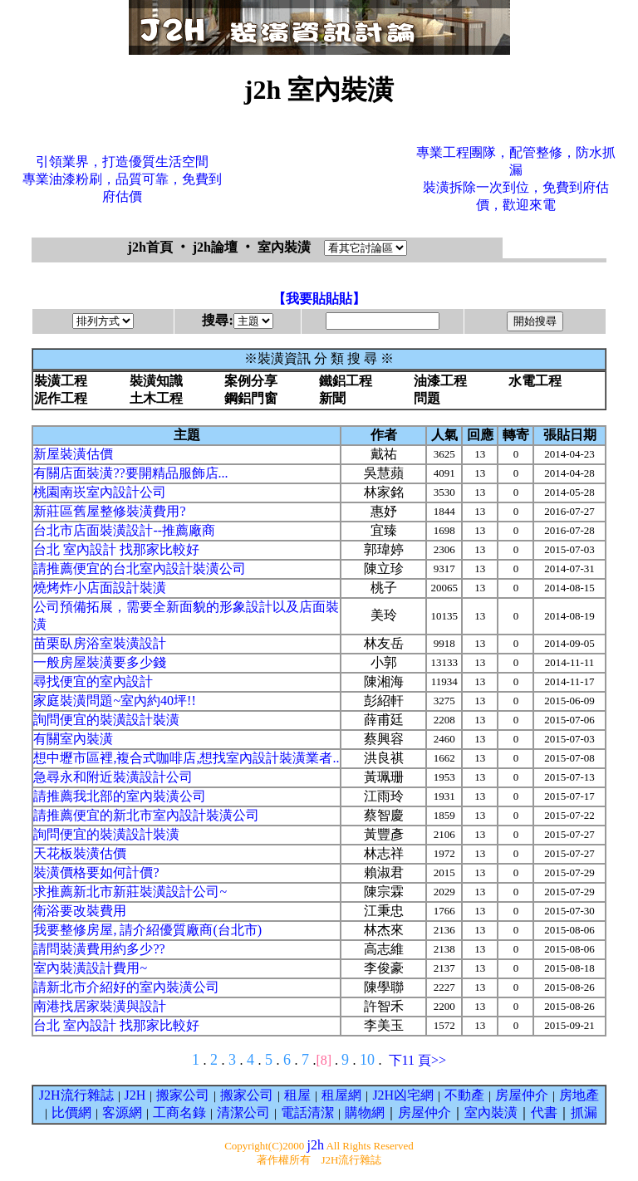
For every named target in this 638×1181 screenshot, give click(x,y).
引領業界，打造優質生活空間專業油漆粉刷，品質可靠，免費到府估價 (122, 178)
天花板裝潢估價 (79, 853)
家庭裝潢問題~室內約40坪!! (114, 700)
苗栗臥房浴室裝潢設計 (99, 643)
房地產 (579, 1095)
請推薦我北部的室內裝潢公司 (119, 796)
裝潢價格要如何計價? (96, 872)
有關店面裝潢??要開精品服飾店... (130, 473)
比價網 (71, 1112)
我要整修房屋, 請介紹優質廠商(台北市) (147, 930)
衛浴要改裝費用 (79, 911)
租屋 (297, 1095)
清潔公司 (243, 1112)
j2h (315, 1145)
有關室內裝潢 (73, 739)
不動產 (464, 1095)
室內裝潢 (491, 1112)
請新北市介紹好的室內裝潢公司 (126, 987)
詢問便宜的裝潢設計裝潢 (106, 720)
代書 (544, 1112)
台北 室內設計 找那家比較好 (116, 549)
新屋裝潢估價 (73, 454)
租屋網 (341, 1095)
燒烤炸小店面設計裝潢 (99, 588)
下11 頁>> (417, 1060)
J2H (135, 1095)
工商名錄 (179, 1112)
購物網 (365, 1112)
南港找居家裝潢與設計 (99, 1006)
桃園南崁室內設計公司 (99, 492)
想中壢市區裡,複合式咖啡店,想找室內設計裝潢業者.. (186, 758)
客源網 (122, 1112)
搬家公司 (182, 1095)
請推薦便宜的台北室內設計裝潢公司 (139, 568)
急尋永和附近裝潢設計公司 (113, 777)
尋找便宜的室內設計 (93, 681)
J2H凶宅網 (403, 1095)
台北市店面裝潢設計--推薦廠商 (124, 530)
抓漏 (584, 1112)
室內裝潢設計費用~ (90, 968)
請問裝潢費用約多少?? (98, 949)
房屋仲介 (521, 1095)
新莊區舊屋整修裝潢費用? (109, 511)
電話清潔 (307, 1112)
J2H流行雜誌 (76, 1095)
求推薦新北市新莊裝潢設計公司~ (130, 892)
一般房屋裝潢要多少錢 (99, 662)
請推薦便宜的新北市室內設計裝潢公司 (146, 815)
